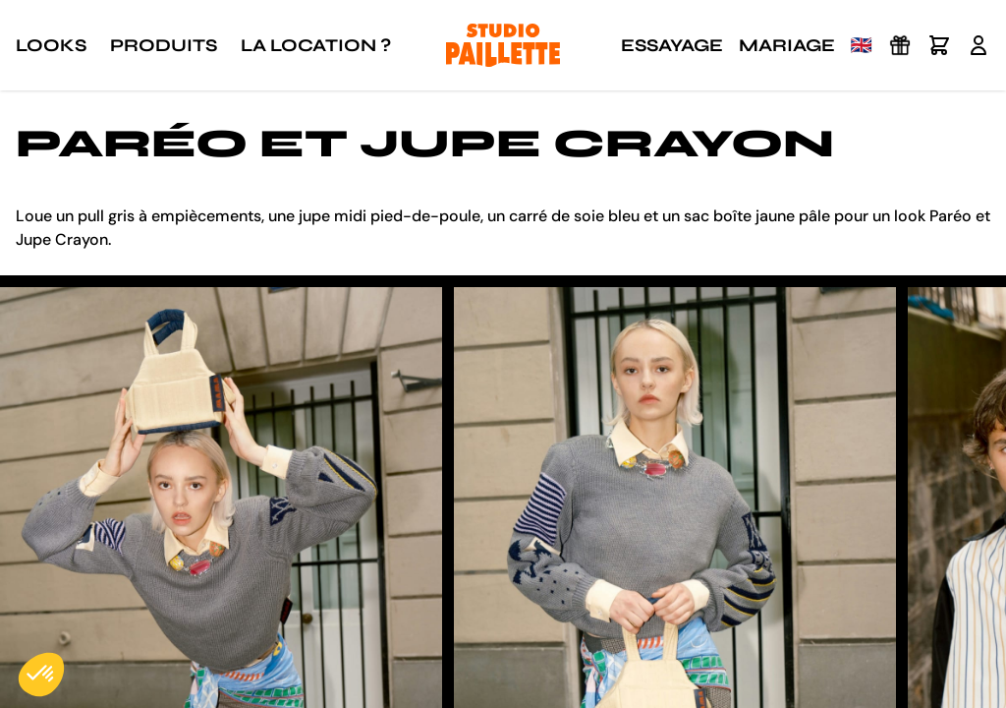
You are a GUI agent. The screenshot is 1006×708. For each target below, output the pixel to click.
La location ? (316, 45)
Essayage (672, 45)
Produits (163, 45)
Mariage (787, 45)
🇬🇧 (861, 45)
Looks (51, 45)
